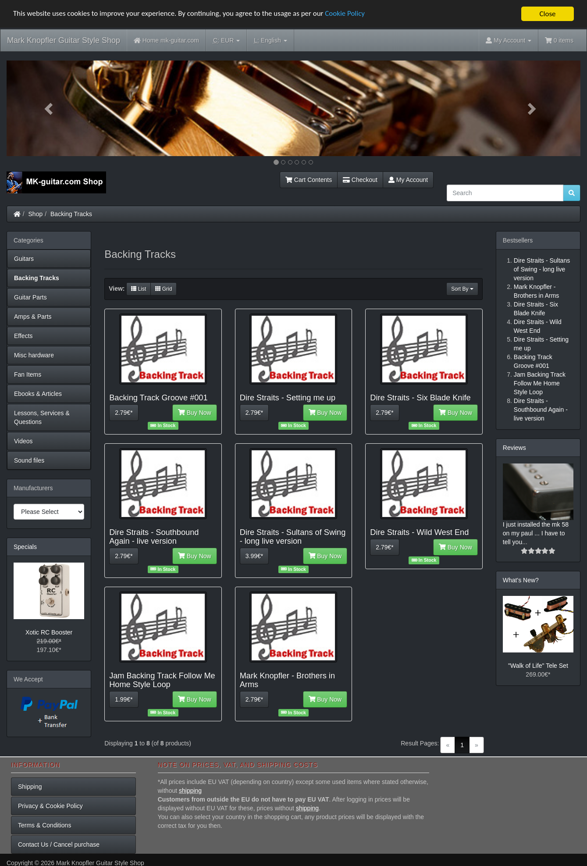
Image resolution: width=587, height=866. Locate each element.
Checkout (360, 179)
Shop (35, 213)
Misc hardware (34, 355)
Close (547, 13)
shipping (190, 790)
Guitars (24, 258)
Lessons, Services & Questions (42, 417)
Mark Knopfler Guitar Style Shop (63, 40)
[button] (49, 108)
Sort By (462, 288)
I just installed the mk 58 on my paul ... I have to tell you (536, 533)
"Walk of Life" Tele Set (538, 665)
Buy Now (194, 412)
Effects (23, 335)
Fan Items (27, 374)
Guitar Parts (30, 297)
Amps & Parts (33, 316)
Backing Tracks (71, 213)
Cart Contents (308, 179)
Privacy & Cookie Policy (50, 805)
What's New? (521, 580)
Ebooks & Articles (38, 393)
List (138, 288)
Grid (163, 288)
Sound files (29, 460)
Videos (23, 441)
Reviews (514, 447)
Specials (25, 546)
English (270, 40)
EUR (226, 40)
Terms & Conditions (44, 825)
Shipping (30, 786)
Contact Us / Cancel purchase (59, 844)
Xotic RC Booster (48, 632)
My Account (408, 179)
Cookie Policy (346, 13)
